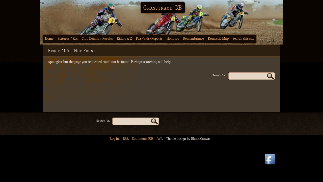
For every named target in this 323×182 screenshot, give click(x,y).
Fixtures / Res (68, 38)
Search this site (243, 38)
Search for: (219, 75)
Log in (114, 138)
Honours (173, 38)
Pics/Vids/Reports (149, 38)
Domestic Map (218, 38)
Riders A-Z (124, 38)
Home (49, 38)
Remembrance (193, 38)
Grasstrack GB (162, 7)
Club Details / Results (97, 38)
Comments (142, 138)
